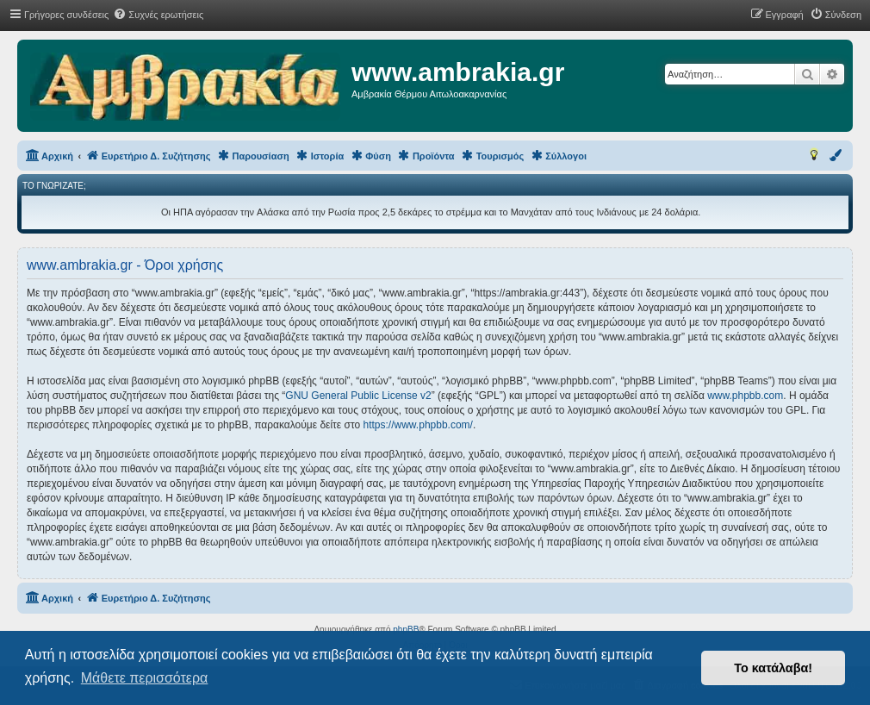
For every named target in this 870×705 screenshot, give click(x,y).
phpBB (406, 629)
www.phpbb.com (745, 396)
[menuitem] (158, 14)
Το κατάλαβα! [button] (773, 668)
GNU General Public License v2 (358, 396)
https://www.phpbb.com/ (418, 425)
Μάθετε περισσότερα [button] (144, 678)
